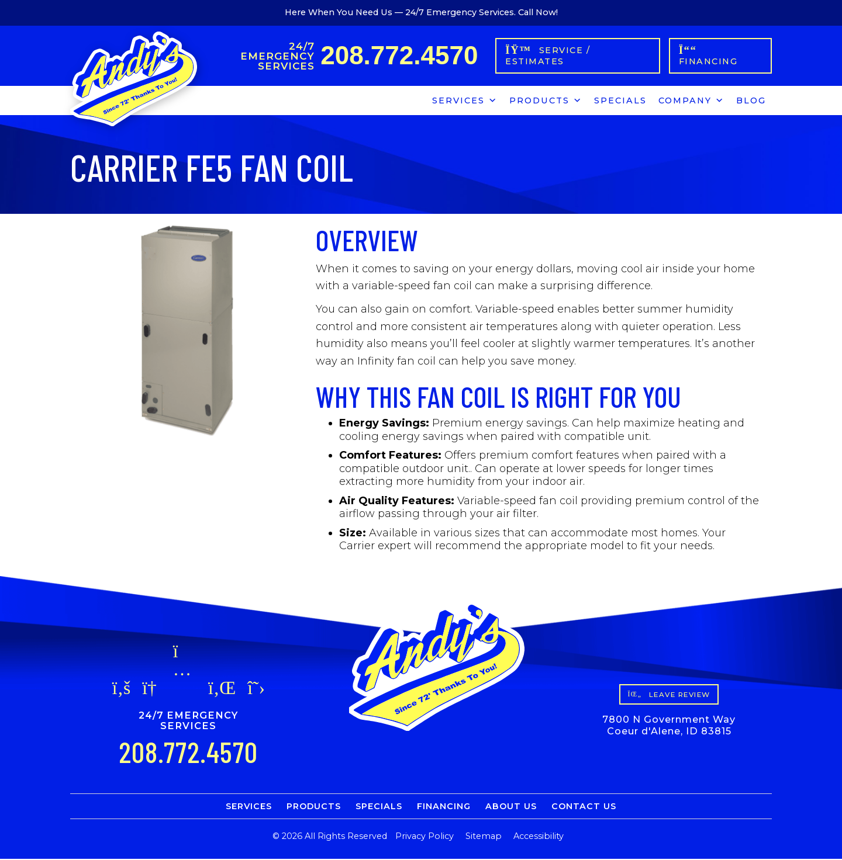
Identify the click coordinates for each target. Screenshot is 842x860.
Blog (751, 101)
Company (691, 100)
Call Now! (538, 12)
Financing (444, 807)
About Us (511, 807)
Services (465, 100)
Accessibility (538, 837)
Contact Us (583, 807)
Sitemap (483, 837)
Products (545, 100)
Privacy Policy (424, 837)
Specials (620, 101)
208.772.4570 (400, 55)
